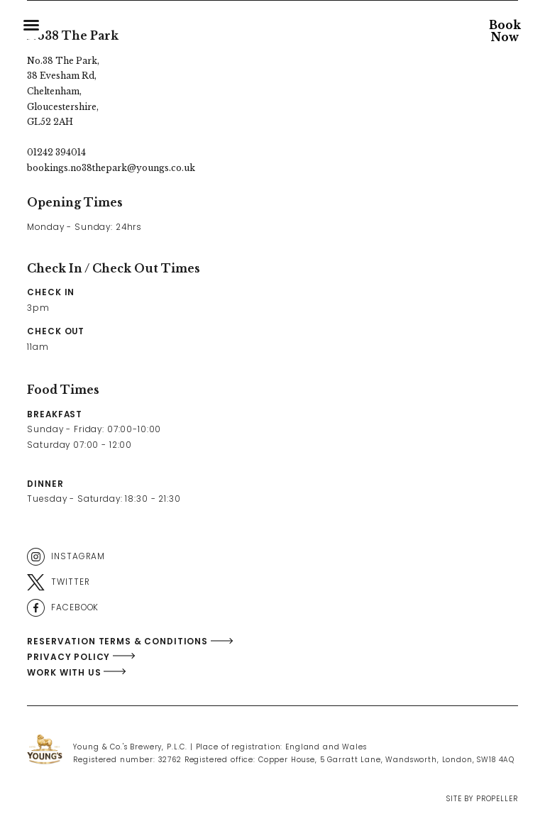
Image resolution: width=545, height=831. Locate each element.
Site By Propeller (481, 798)
